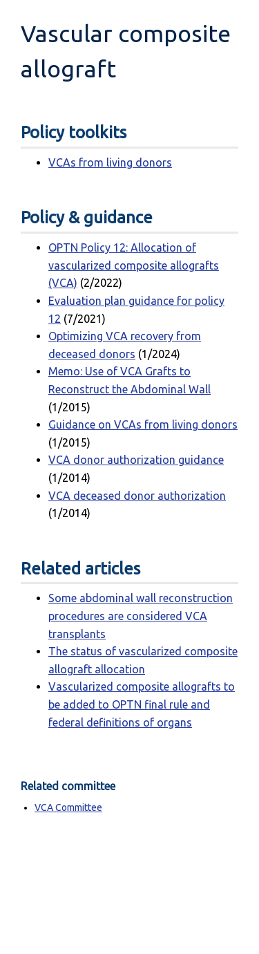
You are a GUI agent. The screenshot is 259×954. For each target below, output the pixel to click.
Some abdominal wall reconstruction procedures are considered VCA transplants (140, 615)
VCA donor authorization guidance (136, 459)
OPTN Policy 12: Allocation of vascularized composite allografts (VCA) (133, 265)
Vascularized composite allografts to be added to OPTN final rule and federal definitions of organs (141, 704)
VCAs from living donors (110, 162)
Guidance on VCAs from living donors (143, 424)
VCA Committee (68, 807)
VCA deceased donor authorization (137, 495)
